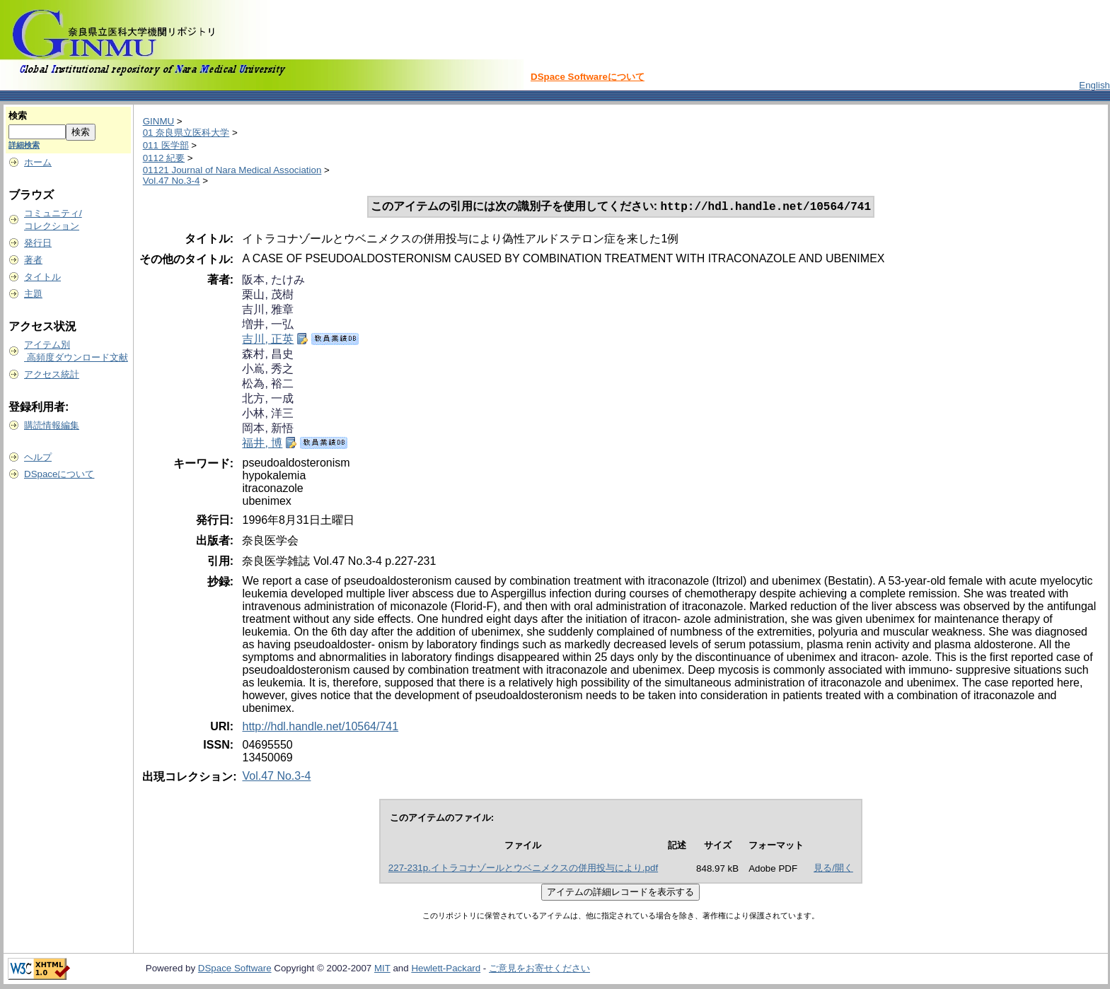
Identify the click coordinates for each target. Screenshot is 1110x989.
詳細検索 (24, 145)
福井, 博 (262, 444)
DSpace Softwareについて (587, 76)
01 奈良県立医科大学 (186, 132)
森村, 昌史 (268, 355)
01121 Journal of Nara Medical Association (232, 170)
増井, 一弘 (268, 326)
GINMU (158, 121)
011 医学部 (166, 145)
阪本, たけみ (273, 281)
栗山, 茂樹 (268, 296)
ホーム (38, 162)
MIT (382, 969)
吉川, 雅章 (268, 311)
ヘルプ (38, 457)
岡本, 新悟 (268, 429)
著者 (33, 259)
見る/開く (833, 869)
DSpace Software (235, 969)
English (1094, 85)
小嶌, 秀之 (268, 370)
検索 (17, 115)
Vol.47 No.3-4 (171, 180)
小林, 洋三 (268, 415)
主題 (33, 293)
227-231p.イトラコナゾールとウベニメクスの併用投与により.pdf (523, 869)
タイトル (42, 276)
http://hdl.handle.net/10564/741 (320, 728)
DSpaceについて (59, 474)
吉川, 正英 (268, 340)
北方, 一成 (268, 400)
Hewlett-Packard (445, 969)
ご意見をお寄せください (539, 969)
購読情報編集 (51, 425)
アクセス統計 (51, 374)
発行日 (38, 243)
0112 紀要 (164, 158)
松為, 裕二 (268, 385)
